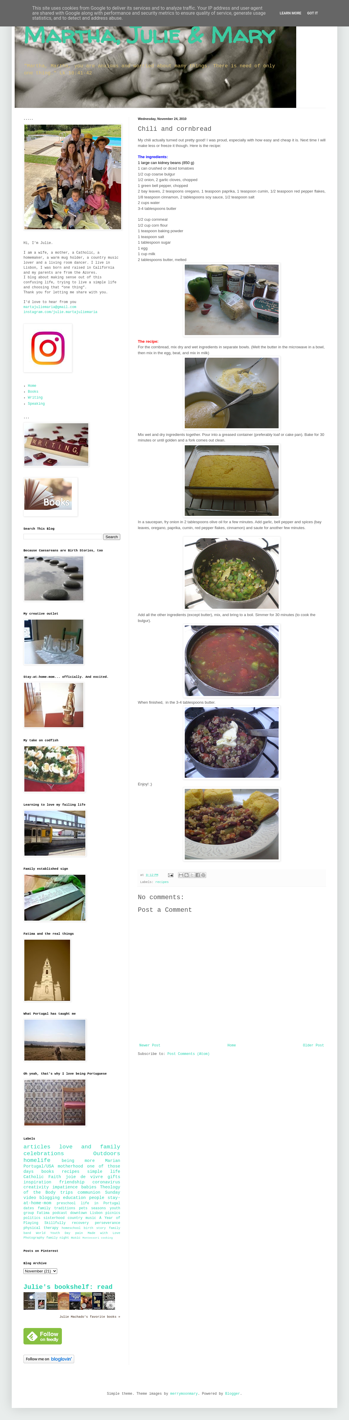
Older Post (313, 1045)
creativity (36, 1187)
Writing (35, 398)
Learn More (290, 13)
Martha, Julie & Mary (149, 35)
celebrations (43, 1153)
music (75, 1238)
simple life (103, 1171)
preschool (66, 1203)
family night (57, 1238)
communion (89, 1192)
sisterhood (54, 1218)
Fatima (43, 1213)
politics (31, 1218)
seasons (98, 1208)
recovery (80, 1223)
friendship (71, 1182)
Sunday (112, 1192)
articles (36, 1147)
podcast (59, 1213)
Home (232, 1045)
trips (66, 1192)
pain (79, 1233)
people (96, 1197)
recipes (162, 882)
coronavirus (106, 1182)
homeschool (71, 1228)
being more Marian (91, 1160)
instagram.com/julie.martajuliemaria (60, 312)
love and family (89, 1147)
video (29, 1197)
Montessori (90, 1238)
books (47, 1171)
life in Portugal (100, 1203)
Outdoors (106, 1153)
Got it (312, 13)
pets (83, 1208)
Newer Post (149, 1045)
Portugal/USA (38, 1166)
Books (33, 392)
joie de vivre (84, 1177)
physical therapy (40, 1228)
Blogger (232, 1394)
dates (28, 1208)
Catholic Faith (42, 1177)
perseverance (107, 1223)
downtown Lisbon (86, 1213)
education (74, 1197)
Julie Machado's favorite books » (90, 1317)
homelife (36, 1160)
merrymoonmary (184, 1394)
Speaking (36, 404)
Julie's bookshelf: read (68, 1287)
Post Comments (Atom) (188, 1054)
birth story (95, 1228)
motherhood (70, 1166)
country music (82, 1218)
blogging (49, 1197)
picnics (113, 1213)
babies (88, 1187)
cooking (107, 1238)
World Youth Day (53, 1233)
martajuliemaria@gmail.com (49, 307)
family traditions (56, 1208)
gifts (114, 1177)
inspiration (37, 1182)
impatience (64, 1187)
